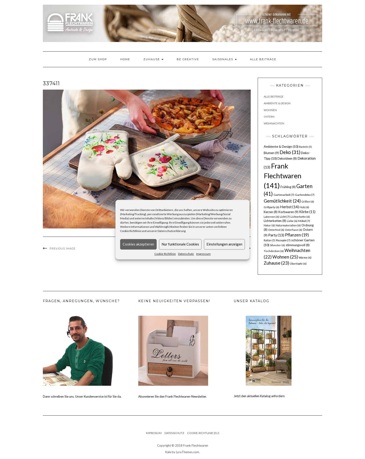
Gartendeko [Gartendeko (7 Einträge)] (304, 194)
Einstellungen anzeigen (224, 244)
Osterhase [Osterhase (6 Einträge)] (293, 229)
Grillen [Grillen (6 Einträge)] (307, 201)
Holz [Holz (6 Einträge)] (304, 207)
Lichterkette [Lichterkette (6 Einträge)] (300, 216)
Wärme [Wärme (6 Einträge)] (305, 257)
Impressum (203, 254)
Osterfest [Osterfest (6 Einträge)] (276, 229)
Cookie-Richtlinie (165, 254)
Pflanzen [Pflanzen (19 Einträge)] (297, 234)
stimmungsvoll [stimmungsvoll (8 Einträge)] (298, 245)
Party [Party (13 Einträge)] (276, 235)
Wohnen (270, 110)
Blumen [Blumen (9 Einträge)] (271, 153)
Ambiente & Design (277, 103)
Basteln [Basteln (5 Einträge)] (305, 146)
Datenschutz (186, 254)
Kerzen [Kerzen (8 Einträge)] (270, 212)
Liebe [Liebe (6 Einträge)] (292, 220)
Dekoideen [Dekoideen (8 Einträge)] (287, 158)
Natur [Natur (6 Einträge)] (269, 225)
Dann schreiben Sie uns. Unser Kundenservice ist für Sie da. (82, 396)
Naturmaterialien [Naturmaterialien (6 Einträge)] (288, 225)
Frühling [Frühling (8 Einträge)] (288, 187)
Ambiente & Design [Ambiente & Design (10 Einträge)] (281, 146)
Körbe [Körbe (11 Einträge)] (307, 212)
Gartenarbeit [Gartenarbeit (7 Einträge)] (284, 194)
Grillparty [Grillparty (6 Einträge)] (271, 207)
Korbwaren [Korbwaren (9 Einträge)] (288, 212)
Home (125, 59)
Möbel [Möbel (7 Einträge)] (304, 221)
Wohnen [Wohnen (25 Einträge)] (285, 256)
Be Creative (188, 59)
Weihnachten (274, 123)
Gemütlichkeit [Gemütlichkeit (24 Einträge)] (282, 200)
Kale (168, 452)
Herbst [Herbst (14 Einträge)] (289, 206)
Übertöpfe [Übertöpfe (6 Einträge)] (298, 263)
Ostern (269, 116)
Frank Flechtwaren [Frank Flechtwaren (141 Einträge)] (282, 175)
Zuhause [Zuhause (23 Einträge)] (276, 263)
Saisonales (224, 59)
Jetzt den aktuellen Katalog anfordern (259, 396)
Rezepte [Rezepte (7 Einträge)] (283, 240)
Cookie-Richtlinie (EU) (203, 433)
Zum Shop (98, 59)
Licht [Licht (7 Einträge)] (285, 216)
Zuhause (153, 59)
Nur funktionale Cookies (180, 244)
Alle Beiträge (263, 59)
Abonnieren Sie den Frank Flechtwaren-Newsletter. (172, 396)
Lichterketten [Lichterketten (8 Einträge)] (275, 221)
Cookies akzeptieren (138, 244)
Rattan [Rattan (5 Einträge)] (269, 240)
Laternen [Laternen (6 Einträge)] (271, 216)
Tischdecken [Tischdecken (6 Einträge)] (274, 250)
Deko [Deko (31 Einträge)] (290, 152)
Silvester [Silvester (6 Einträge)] (277, 245)
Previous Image (62, 248)
